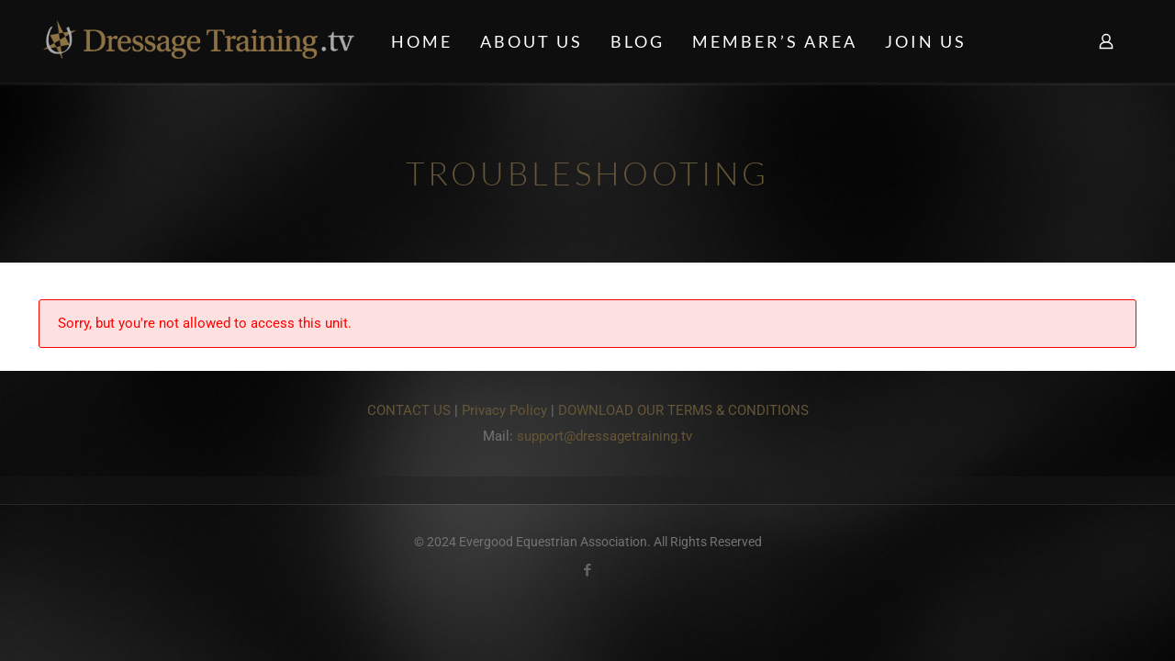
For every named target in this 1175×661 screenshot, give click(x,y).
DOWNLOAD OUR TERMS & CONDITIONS (683, 410)
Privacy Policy (504, 410)
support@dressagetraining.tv (604, 436)
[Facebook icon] (588, 570)
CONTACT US (409, 410)
